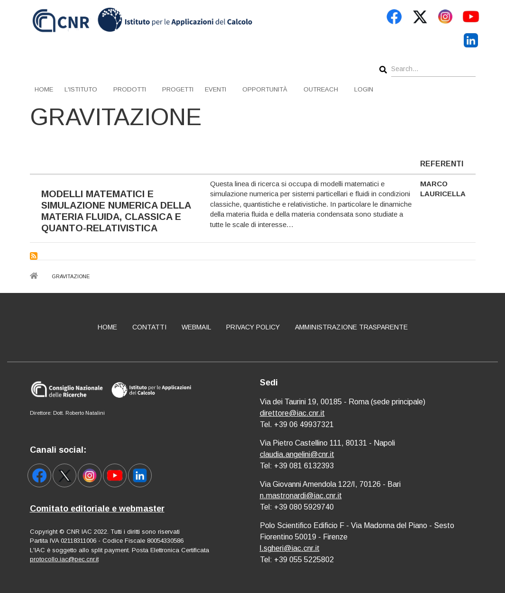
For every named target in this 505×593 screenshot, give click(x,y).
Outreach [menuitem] (320, 89)
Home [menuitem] (44, 89)
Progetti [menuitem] (177, 89)
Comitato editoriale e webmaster (97, 508)
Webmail (196, 327)
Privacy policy (253, 327)
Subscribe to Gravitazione (33, 256)
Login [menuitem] (363, 89)
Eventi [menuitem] (215, 89)
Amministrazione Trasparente (351, 327)
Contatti (149, 327)
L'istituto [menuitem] (80, 89)
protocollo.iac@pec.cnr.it (64, 559)
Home (107, 327)
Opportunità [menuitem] (264, 89)
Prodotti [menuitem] (129, 89)
